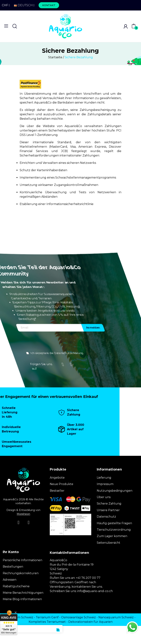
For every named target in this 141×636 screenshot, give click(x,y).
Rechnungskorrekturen (21, 573)
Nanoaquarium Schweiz (116, 617)
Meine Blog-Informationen (22, 599)
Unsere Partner (108, 510)
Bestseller (57, 490)
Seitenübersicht (108, 542)
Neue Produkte (61, 484)
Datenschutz (106, 516)
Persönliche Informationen (22, 560)
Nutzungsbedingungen (114, 490)
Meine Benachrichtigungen (23, 592)
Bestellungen (13, 566)
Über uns (104, 497)
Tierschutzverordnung (114, 529)
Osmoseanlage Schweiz (78, 617)
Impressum (105, 484)
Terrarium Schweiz (19, 617)
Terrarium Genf (47, 617)
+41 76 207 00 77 (88, 578)
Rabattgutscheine (16, 586)
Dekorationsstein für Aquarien (90, 621)
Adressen (9, 579)
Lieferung (104, 477)
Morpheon (23, 514)
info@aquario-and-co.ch (95, 591)
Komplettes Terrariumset (47, 621)
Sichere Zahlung (109, 503)
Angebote (57, 477)
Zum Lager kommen (112, 536)
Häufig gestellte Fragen (114, 523)
